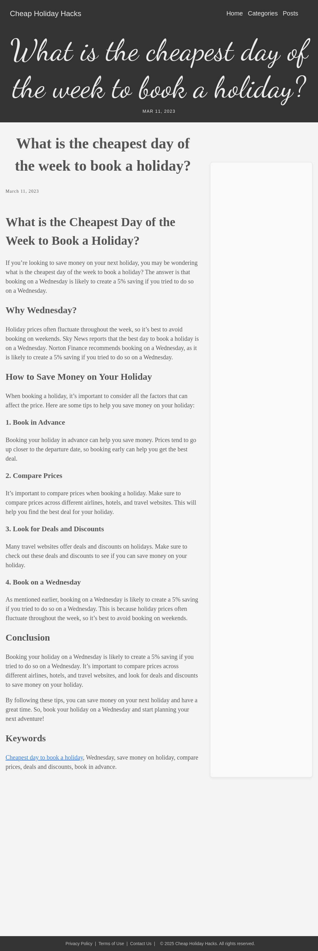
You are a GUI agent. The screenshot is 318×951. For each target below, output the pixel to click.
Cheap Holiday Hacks (45, 13)
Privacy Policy (79, 943)
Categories (263, 13)
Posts (290, 13)
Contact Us (141, 943)
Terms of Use (111, 943)
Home (234, 13)
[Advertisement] (261, 206)
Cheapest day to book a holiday (44, 757)
